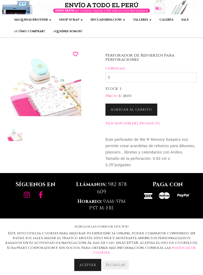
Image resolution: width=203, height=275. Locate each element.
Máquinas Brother (32, 20)
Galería (166, 20)
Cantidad (115, 68)
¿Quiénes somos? (68, 31)
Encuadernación (108, 20)
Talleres (142, 20)
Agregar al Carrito (131, 110)
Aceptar (88, 265)
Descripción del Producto (132, 123)
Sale (185, 20)
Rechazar (115, 264)
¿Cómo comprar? (29, 31)
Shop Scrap (71, 20)
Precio (111, 96)
